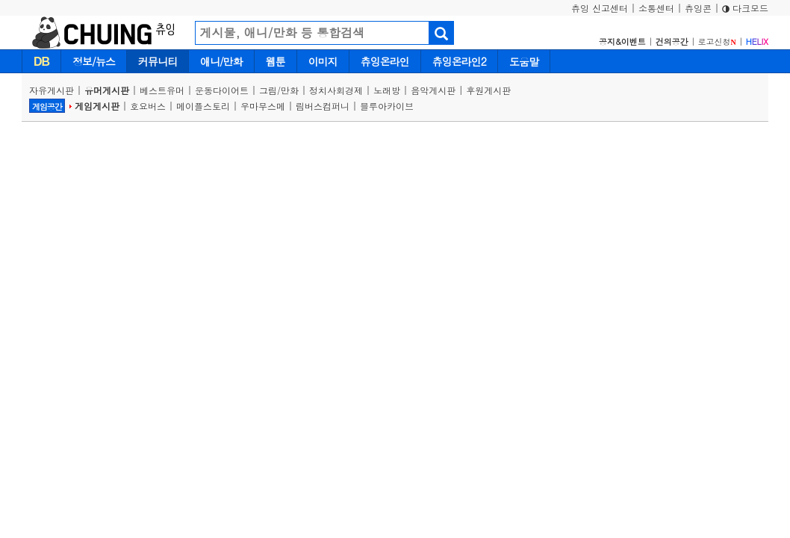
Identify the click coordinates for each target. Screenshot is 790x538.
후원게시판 (488, 90)
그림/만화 (279, 90)
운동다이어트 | (227, 90)
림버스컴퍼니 (322, 105)
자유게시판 (51, 90)
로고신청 (717, 41)
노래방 (386, 90)
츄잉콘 (698, 7)
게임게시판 (97, 105)
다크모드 (745, 7)
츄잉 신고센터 (599, 7)
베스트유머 (162, 90)
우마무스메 (262, 105)
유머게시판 (106, 90)
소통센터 (656, 7)
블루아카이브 (387, 105)
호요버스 (148, 105)
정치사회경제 (336, 90)
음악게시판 (433, 90)
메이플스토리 (203, 105)
